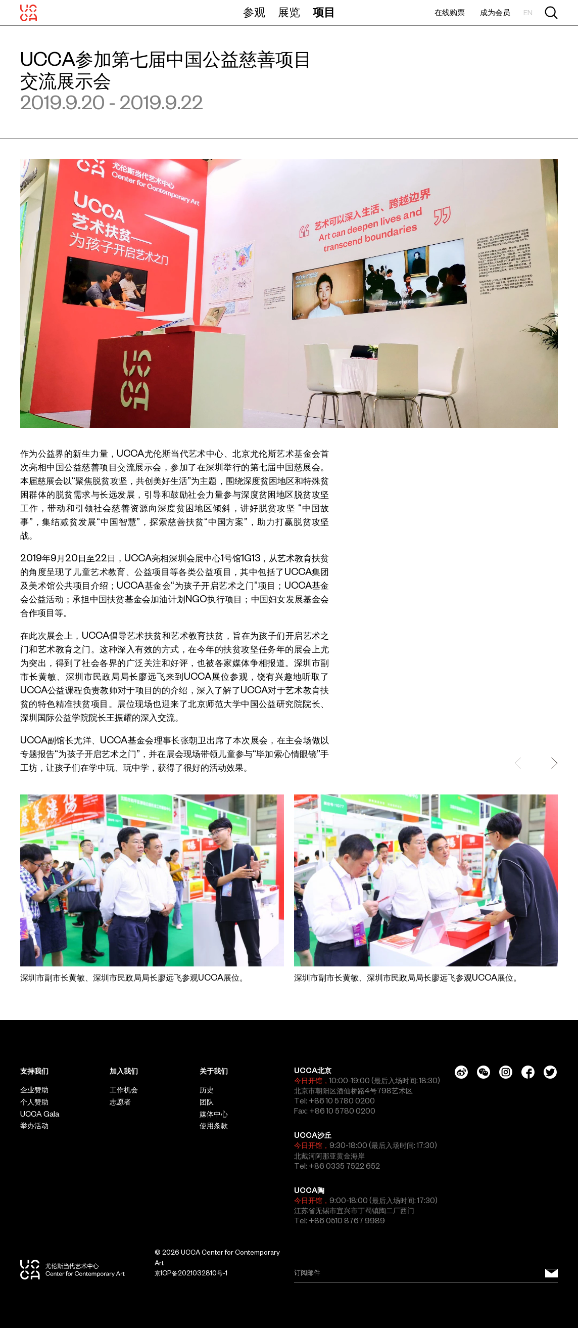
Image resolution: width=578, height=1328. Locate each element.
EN (528, 13)
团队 (207, 1101)
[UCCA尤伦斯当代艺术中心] (28, 12)
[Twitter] (550, 1072)
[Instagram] (506, 1072)
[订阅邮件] (551, 1272)
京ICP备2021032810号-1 (191, 1273)
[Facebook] (528, 1072)
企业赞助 (34, 1089)
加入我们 (124, 1071)
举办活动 (34, 1125)
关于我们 (214, 1071)
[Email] (426, 1272)
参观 (254, 12)
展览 (289, 12)
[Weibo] (461, 1072)
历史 (207, 1089)
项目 (324, 12)
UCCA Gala (39, 1114)
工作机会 (124, 1089)
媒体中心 (214, 1114)
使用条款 (214, 1125)
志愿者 (120, 1101)
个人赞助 (34, 1101)
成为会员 (495, 12)
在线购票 (450, 12)
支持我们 (34, 1071)
